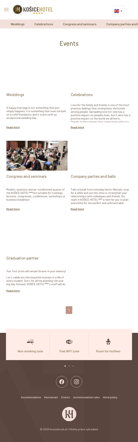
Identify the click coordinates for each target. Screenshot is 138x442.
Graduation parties (22, 257)
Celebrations (43, 24)
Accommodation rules (86, 397)
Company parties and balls (93, 176)
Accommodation (31, 397)
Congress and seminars (79, 24)
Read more (13, 127)
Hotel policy (110, 397)
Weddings (17, 24)
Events (65, 397)
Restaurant (51, 397)
